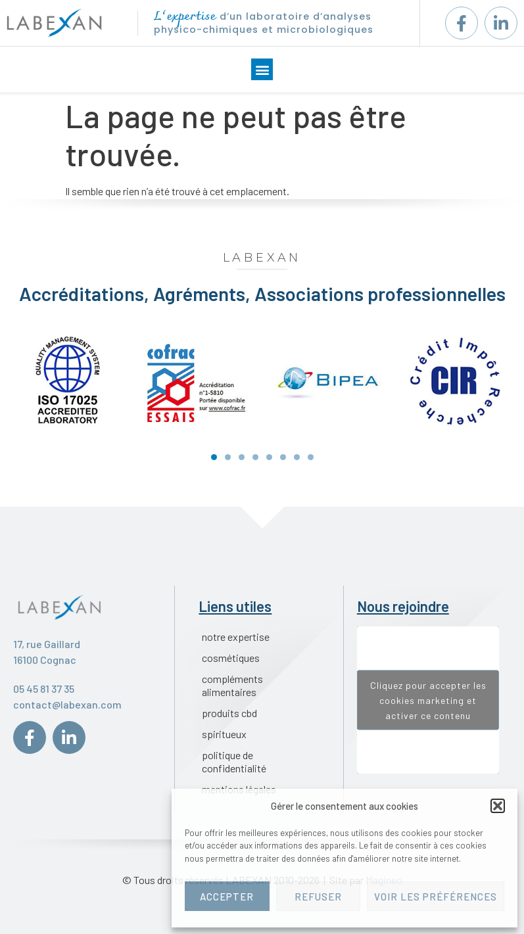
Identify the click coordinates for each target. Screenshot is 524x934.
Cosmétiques (231, 657)
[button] (497, 805)
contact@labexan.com (67, 704)
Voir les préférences (435, 896)
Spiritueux (224, 734)
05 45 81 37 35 (43, 688)
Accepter (227, 896)
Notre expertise (236, 636)
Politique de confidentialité (234, 761)
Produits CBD (229, 713)
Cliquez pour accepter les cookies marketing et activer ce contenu (428, 700)
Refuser (318, 896)
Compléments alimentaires (232, 685)
